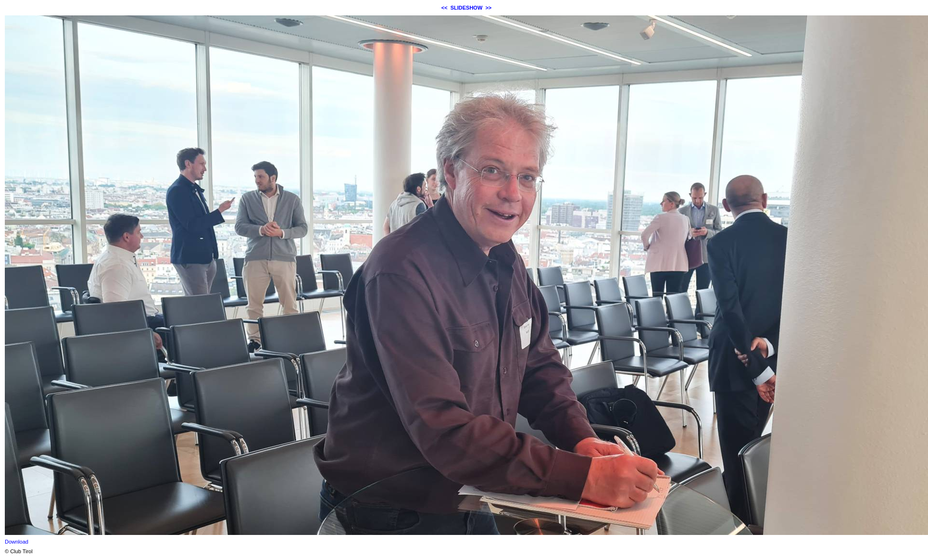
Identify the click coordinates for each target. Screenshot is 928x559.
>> (488, 8)
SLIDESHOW (467, 8)
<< (444, 8)
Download (16, 542)
